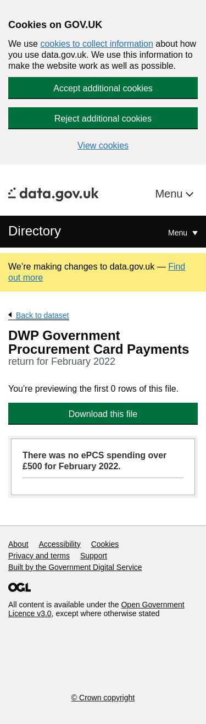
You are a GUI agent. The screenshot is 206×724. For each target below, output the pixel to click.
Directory (34, 230)
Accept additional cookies (103, 88)
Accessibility (59, 544)
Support (93, 555)
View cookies (103, 145)
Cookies (105, 544)
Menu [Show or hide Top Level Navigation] (179, 232)
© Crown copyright (103, 697)
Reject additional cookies (103, 118)
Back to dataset (42, 315)
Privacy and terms (39, 555)
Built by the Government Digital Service (75, 567)
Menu (170, 194)
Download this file (103, 414)
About (18, 544)
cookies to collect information (96, 43)
